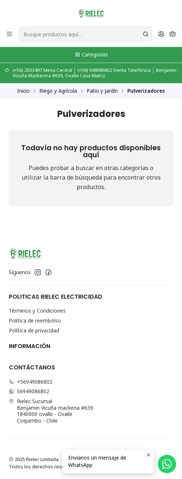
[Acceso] (161, 34)
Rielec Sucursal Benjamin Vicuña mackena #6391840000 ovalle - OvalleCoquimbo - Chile (51, 411)
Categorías (91, 54)
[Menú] (9, 34)
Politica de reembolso (35, 320)
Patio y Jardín (102, 90)
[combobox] (85, 34)
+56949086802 (30, 381)
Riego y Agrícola (58, 90)
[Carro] (173, 34)
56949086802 (29, 391)
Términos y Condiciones (37, 310)
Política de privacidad (34, 330)
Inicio (23, 90)
